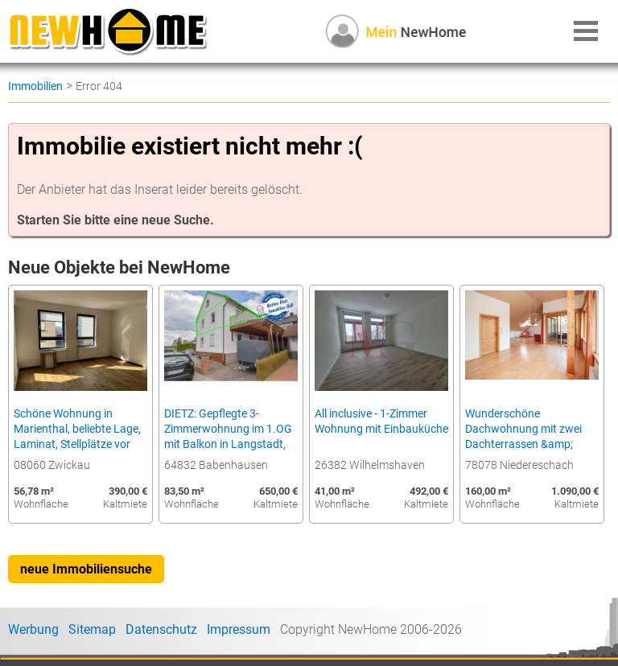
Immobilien (35, 86)
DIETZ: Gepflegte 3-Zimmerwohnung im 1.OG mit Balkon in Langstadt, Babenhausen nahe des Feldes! (228, 444)
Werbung (33, 629)
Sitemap (92, 629)
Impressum (238, 629)
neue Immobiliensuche (86, 569)
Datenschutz (161, 629)
